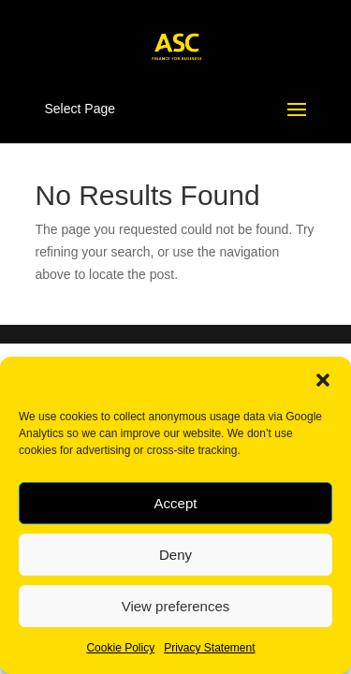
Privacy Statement (209, 647)
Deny (175, 555)
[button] (323, 380)
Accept (175, 503)
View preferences (176, 606)
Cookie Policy (120, 647)
